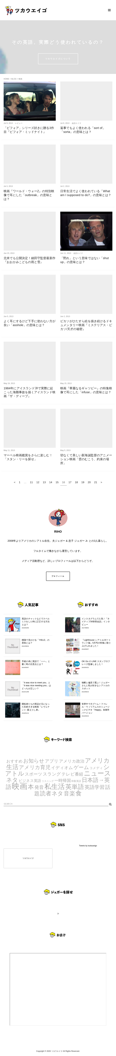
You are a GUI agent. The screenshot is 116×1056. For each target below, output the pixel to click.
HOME (6, 79)
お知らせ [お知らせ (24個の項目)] (33, 761)
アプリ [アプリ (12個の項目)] (52, 760)
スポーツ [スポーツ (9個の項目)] (33, 774)
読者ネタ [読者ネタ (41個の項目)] (51, 793)
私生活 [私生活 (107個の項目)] (54, 786)
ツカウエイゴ (28, 858)
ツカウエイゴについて (58, 58)
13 (44, 482)
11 (31, 482)
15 (57, 482)
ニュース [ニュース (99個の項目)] (97, 773)
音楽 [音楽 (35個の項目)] (69, 793)
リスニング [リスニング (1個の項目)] (48, 781)
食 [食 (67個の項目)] (79, 793)
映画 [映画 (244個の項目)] (19, 786)
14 (50, 482)
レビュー (19, 123)
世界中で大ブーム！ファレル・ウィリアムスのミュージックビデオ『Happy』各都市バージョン (96, 710)
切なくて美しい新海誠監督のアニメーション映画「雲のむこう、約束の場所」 (86, 459)
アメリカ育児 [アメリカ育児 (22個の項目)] (34, 767)
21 (95, 482)
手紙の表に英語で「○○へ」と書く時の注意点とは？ (36, 664)
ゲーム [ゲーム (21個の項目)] (81, 767)
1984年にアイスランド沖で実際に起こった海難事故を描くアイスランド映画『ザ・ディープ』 (29, 392)
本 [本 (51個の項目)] (31, 786)
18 (76, 482)
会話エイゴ (76, 123)
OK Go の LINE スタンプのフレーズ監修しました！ (96, 664)
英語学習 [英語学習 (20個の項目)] (95, 787)
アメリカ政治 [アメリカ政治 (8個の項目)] (71, 761)
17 (69, 482)
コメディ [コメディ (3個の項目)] (96, 768)
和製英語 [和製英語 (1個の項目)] (76, 781)
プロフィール (58, 576)
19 (82, 482)
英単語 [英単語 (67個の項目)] (74, 786)
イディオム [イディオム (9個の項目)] (62, 767)
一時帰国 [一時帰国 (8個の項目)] (62, 780)
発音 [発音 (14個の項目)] (39, 787)
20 (89, 482)
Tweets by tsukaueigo (88, 846)
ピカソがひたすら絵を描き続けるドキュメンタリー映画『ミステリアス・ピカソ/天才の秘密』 (86, 325)
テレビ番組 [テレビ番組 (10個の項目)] (72, 774)
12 (37, 482)
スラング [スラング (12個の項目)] (52, 773)
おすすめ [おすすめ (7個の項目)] (14, 761)
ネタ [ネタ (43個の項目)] (12, 780)
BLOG (13, 79)
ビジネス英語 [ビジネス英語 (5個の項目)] (30, 781)
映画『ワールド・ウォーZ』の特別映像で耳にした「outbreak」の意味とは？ (29, 195)
